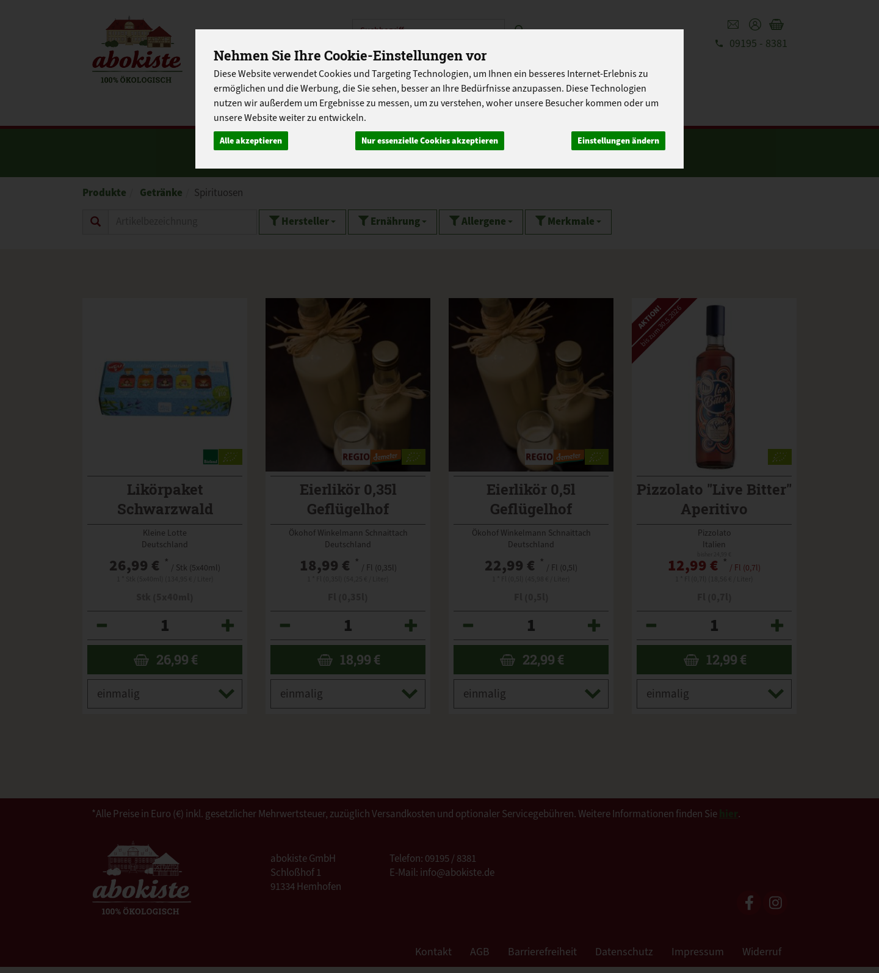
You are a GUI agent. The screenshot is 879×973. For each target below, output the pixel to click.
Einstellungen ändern (618, 141)
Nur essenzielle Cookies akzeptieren (429, 141)
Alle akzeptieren (251, 141)
